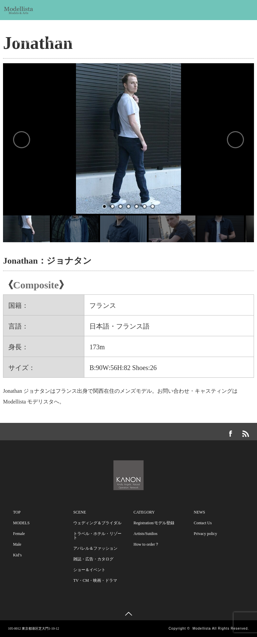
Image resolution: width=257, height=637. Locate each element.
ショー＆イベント (89, 569)
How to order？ (146, 544)
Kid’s (17, 555)
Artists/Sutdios (145, 533)
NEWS (24, 40)
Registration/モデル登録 (154, 523)
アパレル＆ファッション (95, 548)
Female (19, 533)
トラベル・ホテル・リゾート (97, 535)
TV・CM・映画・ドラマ (95, 580)
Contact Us (62, 40)
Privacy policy (205, 533)
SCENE (98, 24)
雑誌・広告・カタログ (93, 559)
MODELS (28, 24)
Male (17, 544)
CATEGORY (178, 24)
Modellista (201, 628)
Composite (36, 284)
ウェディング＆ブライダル (97, 523)
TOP (16, 512)
